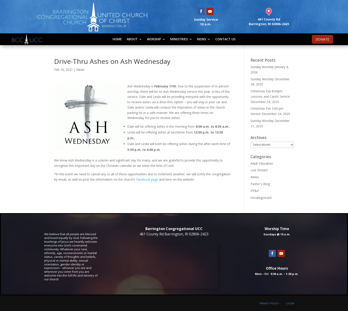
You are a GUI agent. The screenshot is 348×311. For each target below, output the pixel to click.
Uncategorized (261, 198)
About (132, 39)
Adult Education (262, 163)
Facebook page (147, 179)
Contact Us (225, 39)
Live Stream (259, 170)
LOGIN (290, 303)
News (201, 39)
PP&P (255, 191)
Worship (154, 39)
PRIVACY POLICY (269, 303)
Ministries (179, 39)
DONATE (322, 39)
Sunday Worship (262, 67)
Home (117, 39)
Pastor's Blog (260, 184)
